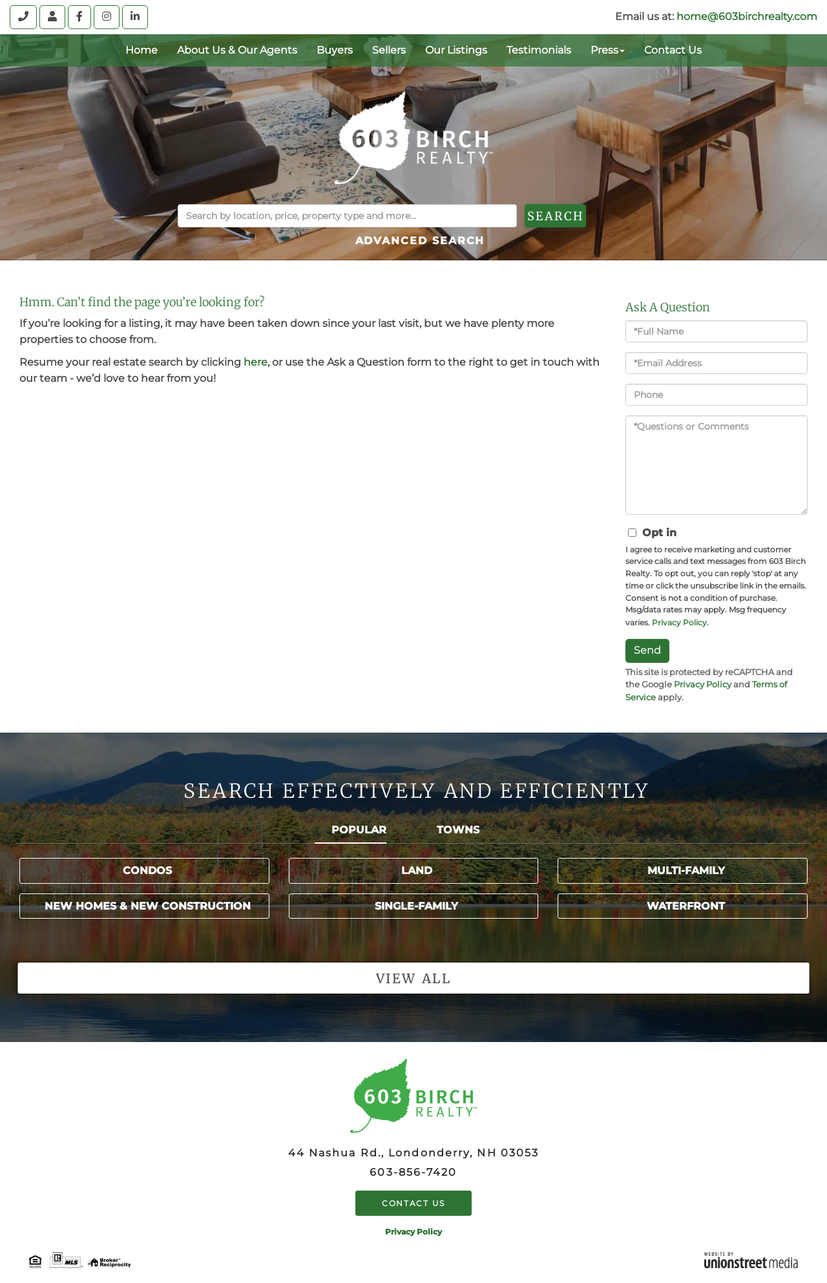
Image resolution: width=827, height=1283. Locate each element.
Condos (147, 870)
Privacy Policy (679, 622)
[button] (587, 215)
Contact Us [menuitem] (673, 50)
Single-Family (416, 906)
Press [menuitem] (608, 50)
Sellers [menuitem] (389, 50)
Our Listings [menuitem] (456, 50)
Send (647, 650)
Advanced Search (420, 241)
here (255, 362)
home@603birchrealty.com (746, 16)
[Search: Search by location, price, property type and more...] (347, 215)
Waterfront (686, 906)
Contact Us (413, 1203)
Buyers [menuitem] (335, 50)
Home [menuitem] (141, 50)
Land (416, 870)
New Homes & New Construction (148, 906)
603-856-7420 (413, 1172)
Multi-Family (686, 870)
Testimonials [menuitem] (539, 50)
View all (413, 978)
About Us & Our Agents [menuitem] (237, 50)
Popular (358, 830)
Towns (458, 830)
